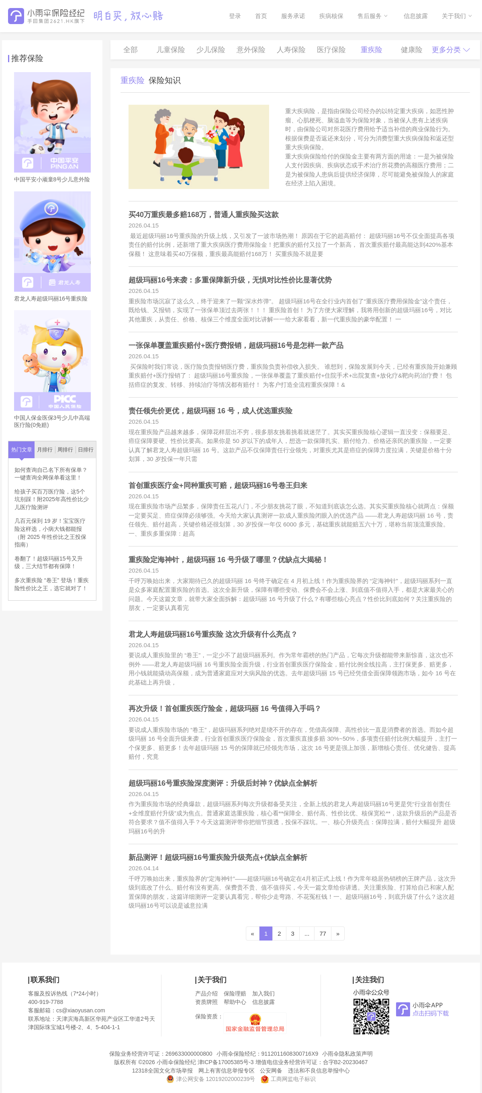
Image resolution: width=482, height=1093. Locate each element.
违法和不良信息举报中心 (319, 1070)
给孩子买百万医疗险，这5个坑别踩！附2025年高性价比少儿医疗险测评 (51, 499)
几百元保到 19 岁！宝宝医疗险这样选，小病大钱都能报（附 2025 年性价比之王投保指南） (50, 533)
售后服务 (369, 15)
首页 (261, 15)
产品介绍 (206, 993)
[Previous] (252, 933)
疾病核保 (331, 15)
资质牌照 (206, 1002)
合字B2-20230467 (345, 1062)
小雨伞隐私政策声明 (347, 1053)
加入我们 (263, 993)
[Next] (338, 933)
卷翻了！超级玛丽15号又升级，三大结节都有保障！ (48, 562)
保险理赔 (235, 993)
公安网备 (271, 1070)
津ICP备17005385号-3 (226, 1062)
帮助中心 (235, 1002)
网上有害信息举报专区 (226, 1070)
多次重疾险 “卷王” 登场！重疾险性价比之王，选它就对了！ (51, 584)
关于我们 (454, 15)
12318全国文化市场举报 (162, 1070)
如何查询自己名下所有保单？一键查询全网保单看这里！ (51, 474)
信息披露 (416, 15)
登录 (235, 15)
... (307, 933)
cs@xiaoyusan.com (80, 1010)
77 (322, 933)
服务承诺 (293, 15)
